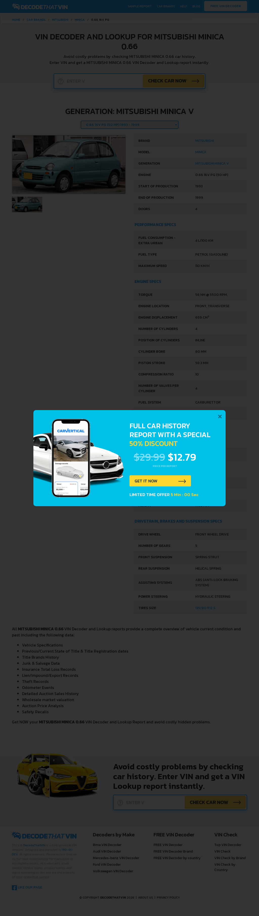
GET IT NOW (148, 481)
